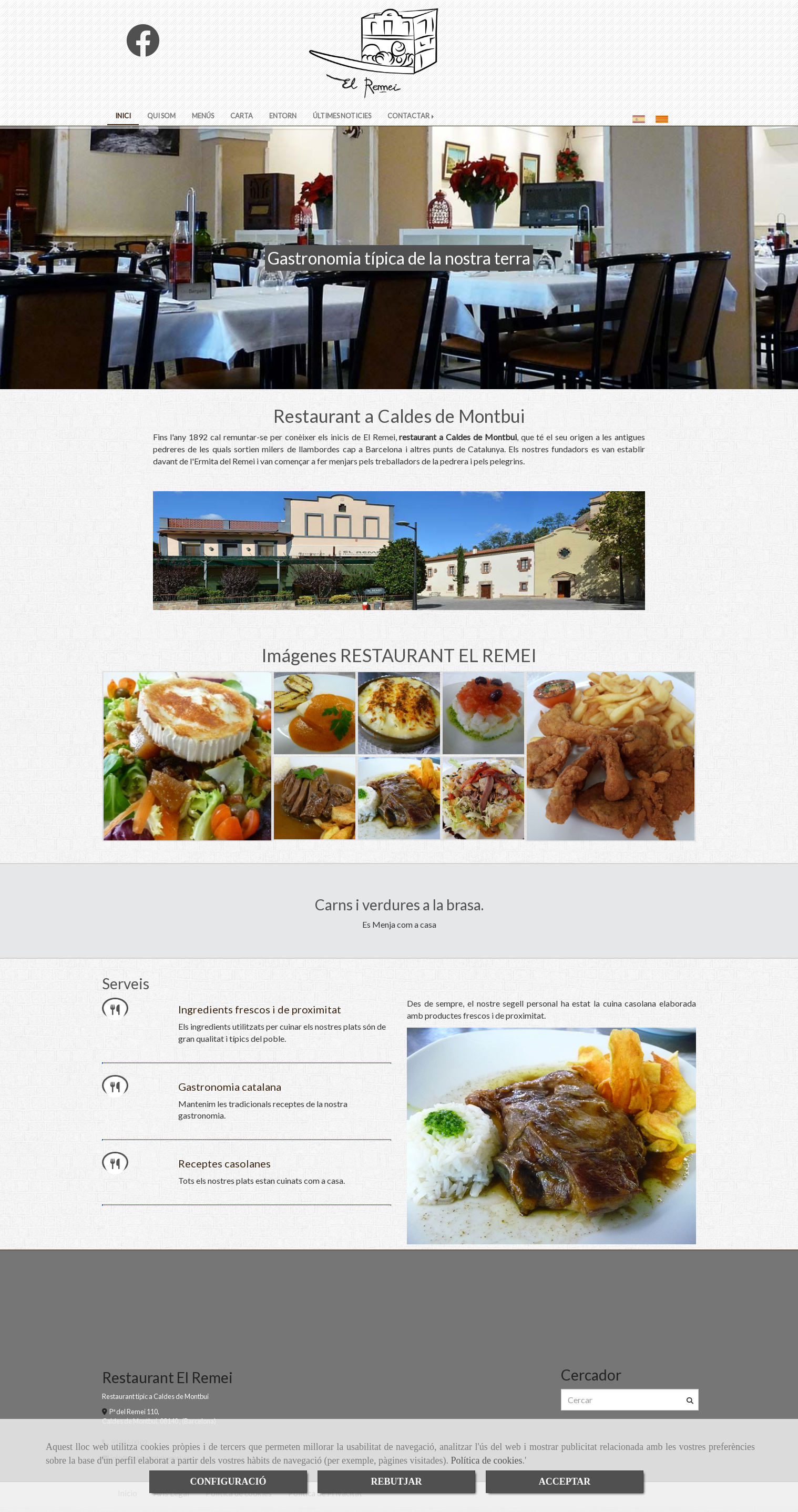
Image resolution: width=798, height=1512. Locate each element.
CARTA (241, 115)
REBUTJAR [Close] (396, 1481)
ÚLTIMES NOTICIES (342, 115)
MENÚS (203, 115)
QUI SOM (161, 115)
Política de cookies (486, 1460)
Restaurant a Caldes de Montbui (399, 416)
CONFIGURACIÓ (228, 1481)
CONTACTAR (411, 115)
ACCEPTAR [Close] (565, 1481)
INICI (123, 115)
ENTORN (282, 115)
